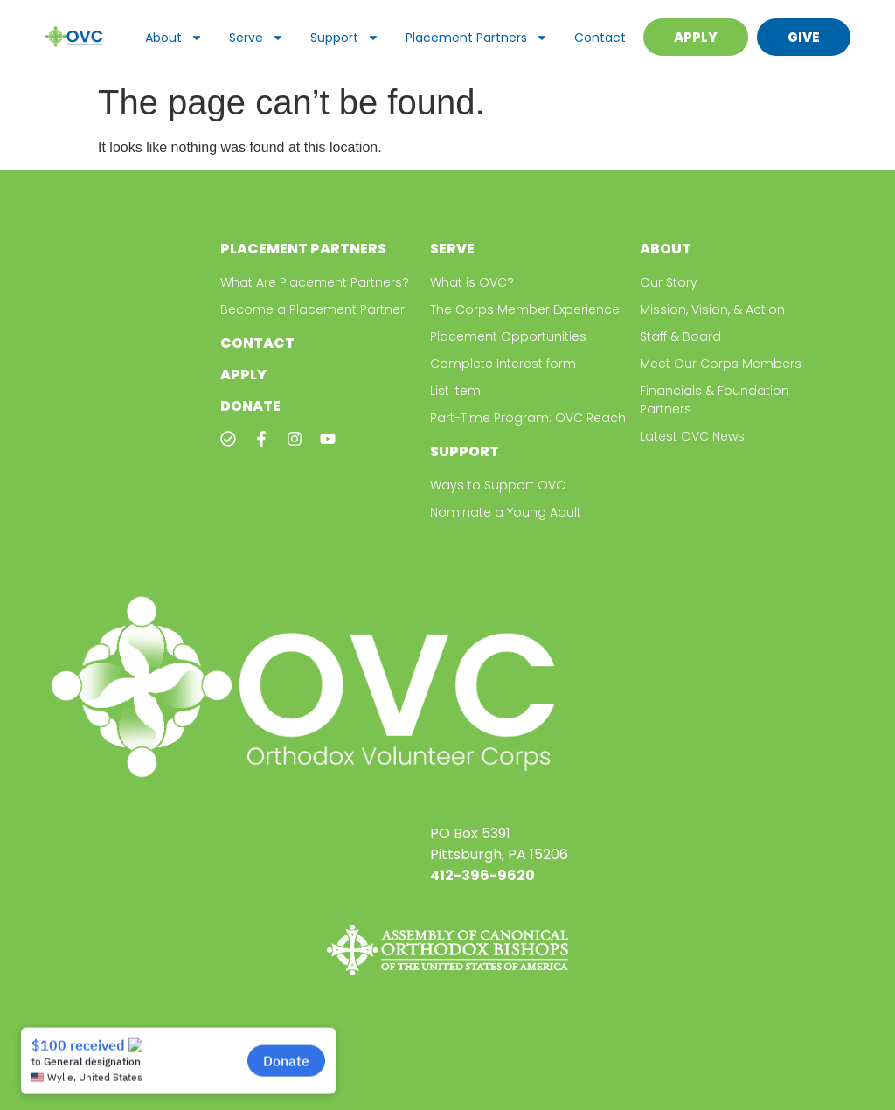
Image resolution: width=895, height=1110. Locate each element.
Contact (600, 37)
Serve (256, 37)
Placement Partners (477, 37)
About (174, 37)
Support (344, 37)
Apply (243, 374)
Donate (250, 406)
